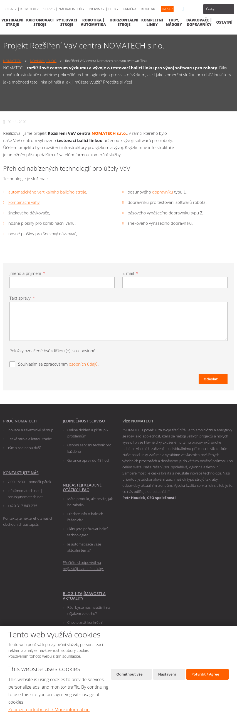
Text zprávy (22, 298)
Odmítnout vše (128, 674)
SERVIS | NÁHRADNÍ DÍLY (64, 8)
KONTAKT (149, 8)
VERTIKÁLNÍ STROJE (12, 22)
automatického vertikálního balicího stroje (47, 192)
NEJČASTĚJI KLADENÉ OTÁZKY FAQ (82, 487)
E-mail (130, 273)
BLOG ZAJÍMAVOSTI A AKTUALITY (84, 596)
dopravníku (162, 192)
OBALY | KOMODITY (22, 8)
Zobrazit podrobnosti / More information (49, 709)
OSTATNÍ (224, 22)
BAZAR (167, 8)
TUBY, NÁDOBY (174, 22)
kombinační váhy (24, 202)
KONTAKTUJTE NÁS (20, 472)
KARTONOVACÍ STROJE (40, 22)
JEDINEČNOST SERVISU (84, 421)
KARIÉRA (130, 8)
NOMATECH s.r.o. (109, 133)
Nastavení (166, 674)
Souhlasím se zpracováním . (58, 363)
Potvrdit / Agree (205, 674)
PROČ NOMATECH (20, 421)
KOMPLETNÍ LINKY (152, 22)
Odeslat (211, 378)
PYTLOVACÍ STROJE (66, 22)
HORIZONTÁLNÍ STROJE (124, 22)
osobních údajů (83, 363)
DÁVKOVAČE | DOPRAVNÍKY (199, 22)
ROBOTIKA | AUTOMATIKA (93, 22)
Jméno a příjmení (27, 273)
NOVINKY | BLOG (103, 8)
